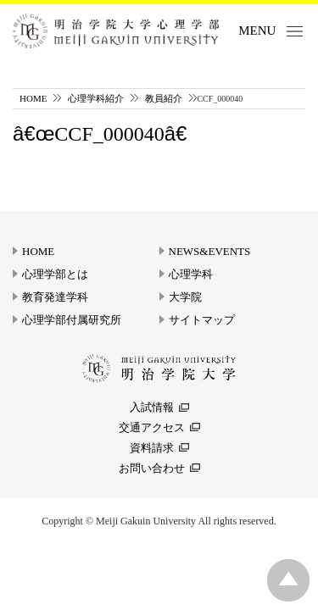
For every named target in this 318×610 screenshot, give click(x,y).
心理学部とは (55, 274)
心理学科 (191, 274)
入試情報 (152, 407)
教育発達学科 (55, 297)
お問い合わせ (152, 468)
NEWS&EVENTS (210, 251)
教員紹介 (163, 98)
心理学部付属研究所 (71, 319)
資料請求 (152, 447)
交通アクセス (152, 427)
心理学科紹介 (96, 98)
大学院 (185, 297)
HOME (33, 98)
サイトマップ (202, 319)
